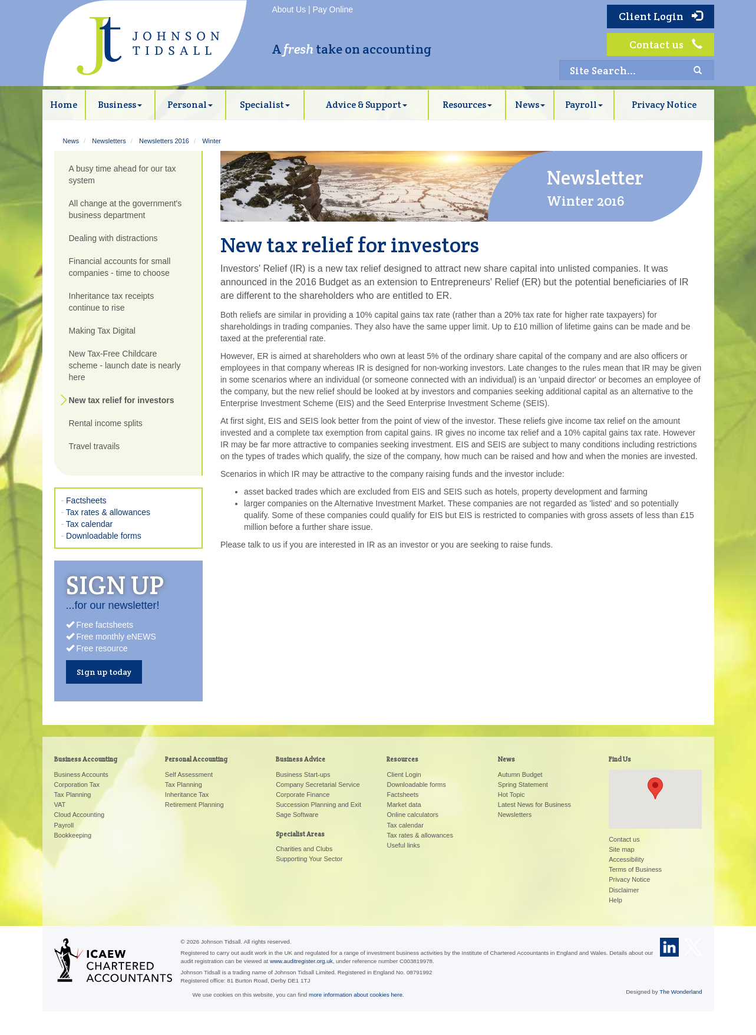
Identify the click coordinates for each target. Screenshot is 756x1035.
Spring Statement (523, 784)
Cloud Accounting (79, 814)
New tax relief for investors (121, 400)
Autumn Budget (520, 774)
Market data (404, 804)
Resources (467, 104)
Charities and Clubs (304, 848)
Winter (211, 140)
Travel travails (94, 446)
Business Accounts (81, 774)
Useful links (403, 845)
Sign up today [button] (104, 672)
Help (615, 900)
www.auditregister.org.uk (301, 961)
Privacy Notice (664, 104)
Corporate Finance (302, 794)
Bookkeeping (73, 835)
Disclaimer (624, 890)
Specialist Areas (300, 834)
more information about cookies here (355, 994)
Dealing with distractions (113, 238)
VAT (60, 804)
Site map (621, 849)
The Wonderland (680, 991)
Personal (190, 104)
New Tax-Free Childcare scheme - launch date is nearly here (125, 365)
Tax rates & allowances (108, 512)
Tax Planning (72, 794)
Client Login (660, 16)
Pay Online (333, 9)
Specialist (265, 104)
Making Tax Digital (102, 330)
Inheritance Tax (187, 794)
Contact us (665, 44)
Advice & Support (366, 104)
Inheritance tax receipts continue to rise (111, 301)
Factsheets (86, 500)
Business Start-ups (303, 774)
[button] (655, 788)
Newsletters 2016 (164, 140)
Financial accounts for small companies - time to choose (120, 267)
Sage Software (297, 814)
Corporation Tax (77, 784)
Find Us (620, 759)
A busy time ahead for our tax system (122, 174)
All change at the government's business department (125, 209)
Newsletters (109, 140)
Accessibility (626, 859)
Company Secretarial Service (317, 784)
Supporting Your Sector (309, 858)
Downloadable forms (103, 535)
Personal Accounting (196, 759)
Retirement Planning (194, 804)
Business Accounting (85, 759)
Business (120, 104)
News (530, 104)
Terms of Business (635, 869)
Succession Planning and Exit (318, 804)
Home (63, 104)
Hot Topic (511, 794)
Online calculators (412, 814)
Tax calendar (89, 524)
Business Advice (300, 759)
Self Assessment (189, 774)
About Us (289, 9)
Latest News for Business (534, 804)
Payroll (584, 104)
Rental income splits (106, 423)
